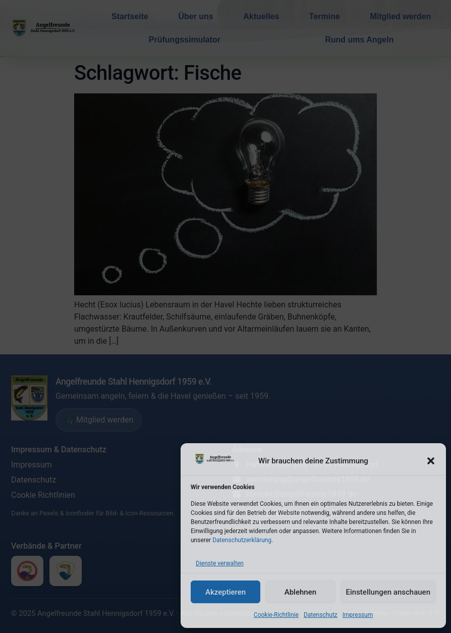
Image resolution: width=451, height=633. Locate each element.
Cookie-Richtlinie (276, 614)
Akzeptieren (225, 592)
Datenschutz (320, 614)
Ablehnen (300, 592)
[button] (431, 461)
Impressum (358, 614)
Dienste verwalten (220, 563)
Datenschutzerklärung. (242, 540)
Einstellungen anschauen (388, 592)
